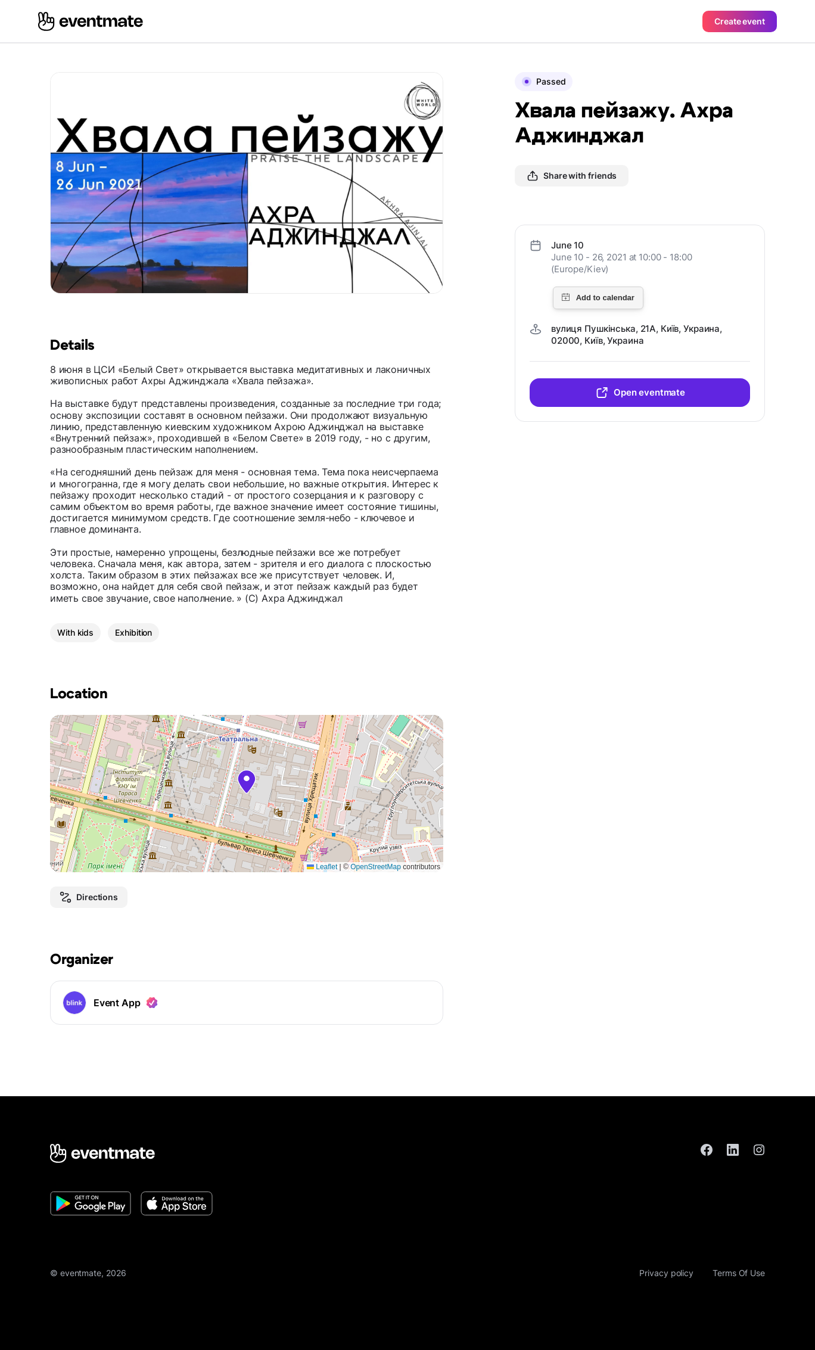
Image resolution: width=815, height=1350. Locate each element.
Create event (739, 21)
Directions (89, 897)
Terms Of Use (739, 1273)
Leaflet (322, 867)
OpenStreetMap (375, 867)
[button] (247, 782)
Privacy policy (666, 1273)
